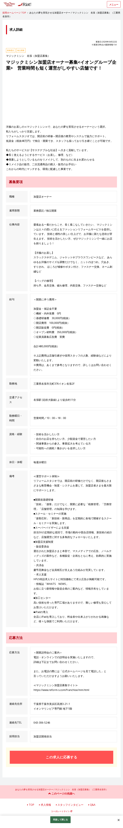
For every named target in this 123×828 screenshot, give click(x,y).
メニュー (113, 4)
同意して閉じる (60, 819)
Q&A (92, 805)
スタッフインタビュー (70, 805)
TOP (31, 805)
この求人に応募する (61, 757)
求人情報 (46, 805)
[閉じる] (118, 820)
